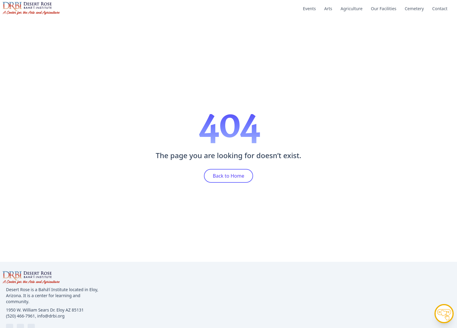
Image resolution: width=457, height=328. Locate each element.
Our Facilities (383, 8)
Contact (439, 8)
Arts (328, 8)
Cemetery (414, 8)
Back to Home (228, 176)
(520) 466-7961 (20, 316)
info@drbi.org (50, 316)
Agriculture (352, 8)
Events (309, 8)
